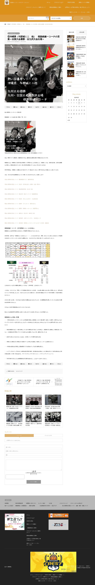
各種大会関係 (32, 505)
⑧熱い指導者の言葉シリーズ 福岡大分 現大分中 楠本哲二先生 (20, 213)
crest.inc (12, 371)
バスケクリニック (64, 503)
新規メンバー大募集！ (84, 2)
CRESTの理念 (71, 2)
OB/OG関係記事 (19, 503)
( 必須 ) (8, 447)
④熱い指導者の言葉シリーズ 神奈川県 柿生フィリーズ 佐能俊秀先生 (21, 194)
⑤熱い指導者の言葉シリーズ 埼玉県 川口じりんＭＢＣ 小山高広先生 (21, 198)
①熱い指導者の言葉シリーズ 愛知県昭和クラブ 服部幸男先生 (19, 179)
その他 (50, 503)
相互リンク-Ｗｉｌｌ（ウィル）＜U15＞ (79, 12)
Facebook (8, 566)
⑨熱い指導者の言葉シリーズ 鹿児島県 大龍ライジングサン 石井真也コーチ (23, 218)
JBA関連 (7, 503)
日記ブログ (54, 505)
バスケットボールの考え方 (76, 503)
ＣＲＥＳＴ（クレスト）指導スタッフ (35, 7)
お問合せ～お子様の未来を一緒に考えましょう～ (77, 7)
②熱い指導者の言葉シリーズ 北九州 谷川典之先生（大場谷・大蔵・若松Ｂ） (23, 184)
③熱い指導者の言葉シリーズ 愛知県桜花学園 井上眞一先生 (19, 189)
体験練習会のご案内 (31, 527)
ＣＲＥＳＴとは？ (58, 2)
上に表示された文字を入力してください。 (34, 472)
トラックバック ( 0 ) (48, 435)
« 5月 (68, 120)
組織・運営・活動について (82, 505)
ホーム (48, 2)
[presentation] (15, 477)
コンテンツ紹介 (41, 503)
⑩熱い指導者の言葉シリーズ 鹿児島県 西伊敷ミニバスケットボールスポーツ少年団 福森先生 (27, 223)
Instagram (5, 566)
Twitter (7, 566)
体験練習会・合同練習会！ (21, 505)
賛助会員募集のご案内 (55, 7)
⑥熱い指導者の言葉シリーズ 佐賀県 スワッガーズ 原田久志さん (20, 203)
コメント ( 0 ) (19, 435)
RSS (10, 566)
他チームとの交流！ (9, 505)
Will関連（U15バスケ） (31, 503)
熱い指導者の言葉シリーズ (13, 33)
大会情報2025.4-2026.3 (45, 505)
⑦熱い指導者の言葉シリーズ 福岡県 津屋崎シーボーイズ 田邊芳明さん (22, 208)
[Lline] (30, 107)
